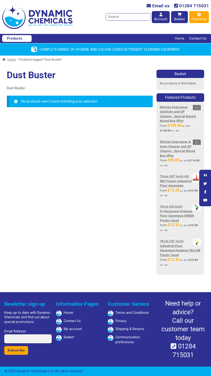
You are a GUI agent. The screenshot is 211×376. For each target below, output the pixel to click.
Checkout (199, 17)
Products (14, 38)
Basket (179, 17)
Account (160, 17)
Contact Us (198, 38)
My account (73, 329)
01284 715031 (191, 6)
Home (179, 38)
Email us (158, 6)
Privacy (121, 321)
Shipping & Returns (129, 329)
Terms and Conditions (132, 313)
